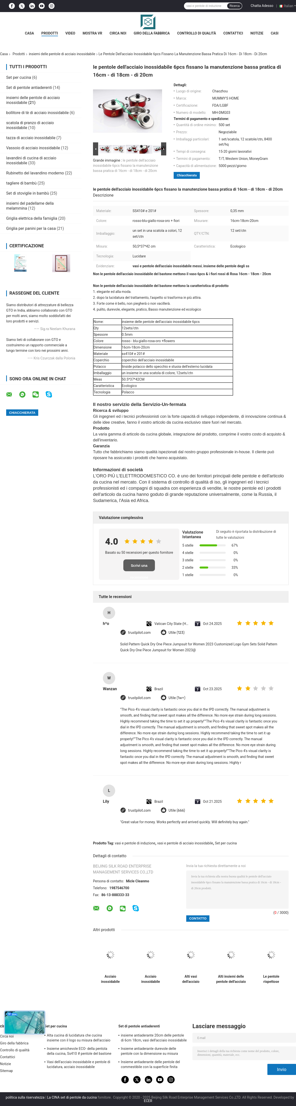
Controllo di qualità (196, 33)
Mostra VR (92, 33)
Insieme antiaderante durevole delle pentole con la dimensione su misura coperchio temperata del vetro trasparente (153, 1052)
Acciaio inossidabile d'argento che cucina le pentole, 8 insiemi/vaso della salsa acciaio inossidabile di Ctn (150, 979)
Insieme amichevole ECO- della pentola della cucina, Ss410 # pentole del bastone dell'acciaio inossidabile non (79, 1052)
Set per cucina (18, 77)
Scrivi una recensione (139, 567)
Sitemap (6, 1071)
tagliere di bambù (21, 183)
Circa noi (118, 33)
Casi (274, 33)
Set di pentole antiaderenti (29, 87)
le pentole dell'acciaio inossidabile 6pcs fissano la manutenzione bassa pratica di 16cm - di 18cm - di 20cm (125, 165)
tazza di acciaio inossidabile (31, 137)
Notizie (256, 33)
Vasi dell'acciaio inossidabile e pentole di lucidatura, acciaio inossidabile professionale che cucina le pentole (78, 1065)
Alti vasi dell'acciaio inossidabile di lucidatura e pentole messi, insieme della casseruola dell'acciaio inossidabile (191, 979)
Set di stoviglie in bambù (27, 193)
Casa (29, 33)
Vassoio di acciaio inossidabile (33, 148)
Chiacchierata (187, 175)
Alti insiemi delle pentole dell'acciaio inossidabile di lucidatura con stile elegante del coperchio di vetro (231, 979)
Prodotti (49, 33)
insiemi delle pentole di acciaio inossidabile (62, 54)
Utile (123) (176, 633)
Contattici (233, 33)
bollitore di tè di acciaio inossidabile (37, 112)
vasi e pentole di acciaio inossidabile (185, 843)
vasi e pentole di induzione (135, 843)
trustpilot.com (139, 633)
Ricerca (235, 6)
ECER (148, 1101)
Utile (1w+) (176, 698)
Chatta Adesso (262, 6)
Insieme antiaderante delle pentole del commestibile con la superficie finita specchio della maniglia (150, 1065)
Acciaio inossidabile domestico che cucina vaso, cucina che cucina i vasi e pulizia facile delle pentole (110, 979)
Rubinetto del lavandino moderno (35, 173)
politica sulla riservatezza (25, 1097)
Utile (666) (176, 810)
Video (70, 33)
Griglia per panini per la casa (31, 228)
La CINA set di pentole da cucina (72, 1097)
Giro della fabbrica (152, 33)
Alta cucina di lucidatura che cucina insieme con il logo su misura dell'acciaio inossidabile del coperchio (79, 1038)
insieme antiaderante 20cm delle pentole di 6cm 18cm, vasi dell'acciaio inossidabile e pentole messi (154, 1038)
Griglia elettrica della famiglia (31, 218)
